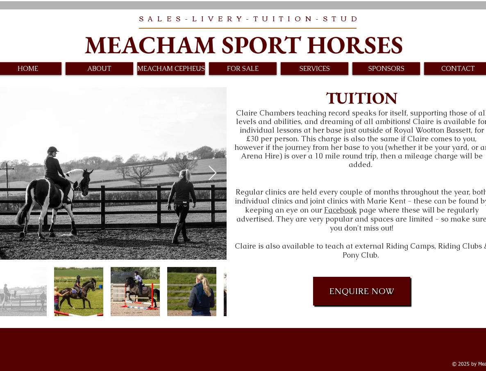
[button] (99, 68)
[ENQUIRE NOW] (361, 291)
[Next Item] (212, 173)
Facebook (340, 210)
